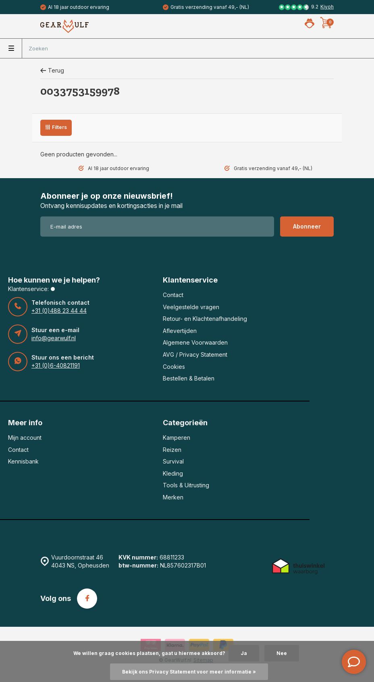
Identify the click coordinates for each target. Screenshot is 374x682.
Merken (173, 497)
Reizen (172, 449)
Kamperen (176, 437)
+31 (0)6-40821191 (55, 365)
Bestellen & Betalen (188, 378)
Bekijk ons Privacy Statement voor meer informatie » (189, 672)
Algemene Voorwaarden (195, 342)
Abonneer (307, 226)
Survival (173, 461)
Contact (173, 294)
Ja (244, 653)
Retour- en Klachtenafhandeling (205, 318)
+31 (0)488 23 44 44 (59, 310)
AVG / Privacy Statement (195, 354)
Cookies (174, 366)
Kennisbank (23, 461)
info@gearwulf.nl (53, 338)
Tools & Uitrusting (186, 485)
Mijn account (25, 437)
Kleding (173, 473)
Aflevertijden (180, 330)
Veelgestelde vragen (191, 307)
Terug (52, 70)
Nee (281, 653)
